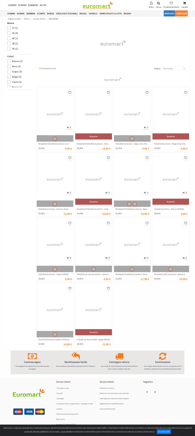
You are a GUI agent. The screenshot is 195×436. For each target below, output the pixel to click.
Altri (43, 5)
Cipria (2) (16, 81)
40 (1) (15, 38)
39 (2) (15, 48)
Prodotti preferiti (171, 5)
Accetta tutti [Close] (164, 431)
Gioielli (93, 13)
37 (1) (15, 27)
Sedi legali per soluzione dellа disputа (114, 398)
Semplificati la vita (110, 13)
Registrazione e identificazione (112, 403)
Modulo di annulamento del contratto (114, 393)
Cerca (158, 5)
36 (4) (15, 33)
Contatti (59, 393)
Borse (50, 13)
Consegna (60, 398)
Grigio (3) (17, 71)
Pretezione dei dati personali (67, 414)
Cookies (59, 409)
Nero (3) (16, 66)
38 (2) (15, 43)
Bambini (33, 5)
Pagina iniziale (14, 18)
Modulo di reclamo (107, 388)
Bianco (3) (17, 61)
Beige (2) (16, 76)
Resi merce (60, 419)
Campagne (181, 13)
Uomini (12, 5)
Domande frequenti (107, 409)
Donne (22, 5)
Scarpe (41, 13)
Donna (21, 13)
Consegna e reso (62, 388)
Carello (184, 5)
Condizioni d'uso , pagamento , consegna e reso (74, 403)
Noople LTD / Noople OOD (66, 424)
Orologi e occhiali (67, 13)
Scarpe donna (39, 18)
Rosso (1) (17, 87)
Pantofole (53, 18)
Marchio (169, 13)
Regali (83, 13)
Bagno (127, 13)
